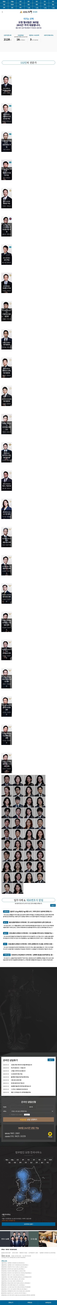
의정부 (12, 4)
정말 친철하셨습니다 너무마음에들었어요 (21, 1092)
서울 (4, 1)
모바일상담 (48, 1302)
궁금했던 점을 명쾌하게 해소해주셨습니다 (21, 1086)
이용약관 (7, 1249)
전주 (4, 7)
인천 (20, 1)
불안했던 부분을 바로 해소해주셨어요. (20, 1077)
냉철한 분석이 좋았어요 (16, 1074)
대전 (53, 1)
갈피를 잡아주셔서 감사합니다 (18, 1071)
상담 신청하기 (28, 1119)
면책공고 (3, 1249)
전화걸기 (10, 1302)
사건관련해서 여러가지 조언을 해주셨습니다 (21, 1065)
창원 (28, 4)
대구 (45, 1)
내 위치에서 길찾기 (28, 1224)
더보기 (53, 905)
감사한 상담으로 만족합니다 (17, 1083)
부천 (20, 7)
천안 (45, 4)
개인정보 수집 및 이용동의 (16, 1114)
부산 (37, 1)
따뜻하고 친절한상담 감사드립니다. (19, 1089)
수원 (4, 4)
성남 (20, 4)
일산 (53, 4)
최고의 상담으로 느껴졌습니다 (18, 1068)
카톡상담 (50, 1135)
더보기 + (51, 1060)
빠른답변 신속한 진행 (16, 1080)
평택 (37, 4)
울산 (12, 7)
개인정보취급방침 (13, 1249)
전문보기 (27, 1114)
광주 (28, 1)
